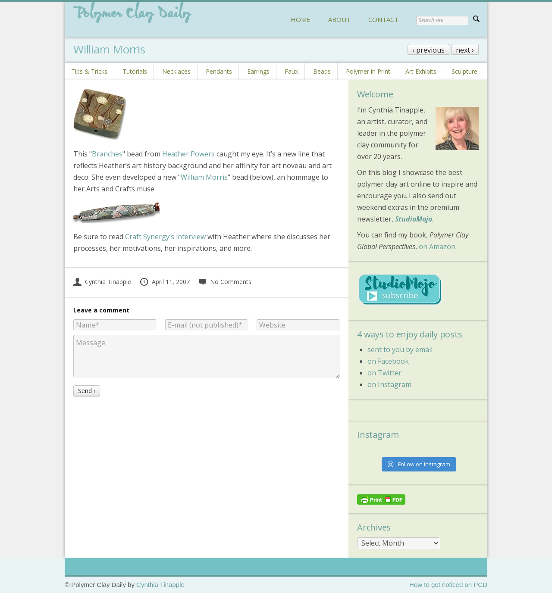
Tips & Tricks (89, 71)
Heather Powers (188, 154)
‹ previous (428, 50)
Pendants (219, 71)
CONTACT (383, 19)
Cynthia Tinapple (102, 282)
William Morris (204, 177)
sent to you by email (400, 349)
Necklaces (176, 71)
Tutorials (134, 71)
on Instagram (389, 384)
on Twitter (384, 373)
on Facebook (388, 361)
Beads (322, 71)
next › (465, 50)
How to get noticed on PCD (448, 584)
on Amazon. (438, 246)
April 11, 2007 (164, 282)
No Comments (224, 282)
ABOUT (339, 19)
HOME (300, 19)
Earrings (258, 71)
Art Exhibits (420, 71)
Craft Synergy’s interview (165, 236)
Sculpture (464, 71)
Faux (291, 71)
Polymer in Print (368, 71)
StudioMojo (413, 219)
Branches (107, 154)
